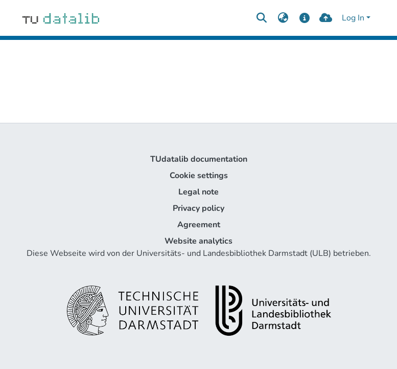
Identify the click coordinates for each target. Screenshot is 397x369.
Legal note (198, 192)
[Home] (61, 18)
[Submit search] (261, 18)
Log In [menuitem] (353, 18)
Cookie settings (199, 175)
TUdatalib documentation (198, 159)
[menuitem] (283, 18)
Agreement (198, 224)
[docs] (304, 18)
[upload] (325, 18)
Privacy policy (198, 208)
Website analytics (198, 241)
